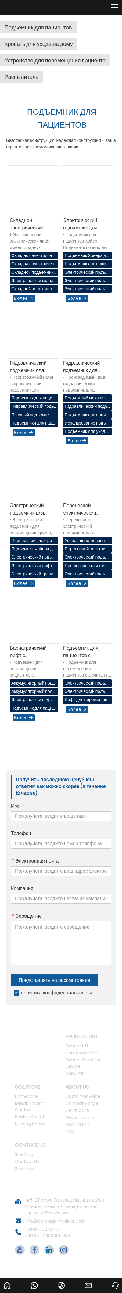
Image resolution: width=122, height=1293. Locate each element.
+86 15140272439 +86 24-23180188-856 (47, 1232)
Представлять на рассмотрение (54, 980)
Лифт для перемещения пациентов (87, 700)
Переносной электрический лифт (33, 540)
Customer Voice (83, 1096)
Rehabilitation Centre (30, 1106)
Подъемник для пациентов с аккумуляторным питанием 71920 (82, 652)
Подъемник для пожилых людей (87, 415)
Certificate (77, 1110)
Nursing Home (30, 1124)
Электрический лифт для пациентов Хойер (33, 566)
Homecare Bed (82, 1053)
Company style (82, 1103)
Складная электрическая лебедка (33, 264)
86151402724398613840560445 (35, 1282)
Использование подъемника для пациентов (86, 423)
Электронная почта (35, 861)
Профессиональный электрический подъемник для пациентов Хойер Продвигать (87, 566)
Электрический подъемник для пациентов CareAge (86, 574)
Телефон (21, 833)
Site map (24, 1168)
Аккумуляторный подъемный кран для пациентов (33, 691)
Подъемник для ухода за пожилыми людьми (86, 431)
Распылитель (21, 77)
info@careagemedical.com (55, 1221)
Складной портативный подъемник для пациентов (33, 289)
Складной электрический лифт (33, 255)
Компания (22, 888)
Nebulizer (75, 1073)
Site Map (24, 1154)
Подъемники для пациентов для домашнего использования (33, 423)
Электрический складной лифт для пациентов (33, 280)
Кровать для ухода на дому (39, 44)
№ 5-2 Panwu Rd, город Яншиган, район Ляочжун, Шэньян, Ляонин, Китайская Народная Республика (64, 1206)
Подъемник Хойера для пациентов (87, 255)
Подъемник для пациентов (38, 27)
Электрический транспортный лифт (33, 574)
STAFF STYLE (78, 1124)
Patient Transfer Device (83, 1063)
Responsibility (80, 1117)
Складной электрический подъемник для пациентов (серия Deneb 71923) (30, 224)
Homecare (26, 1096)
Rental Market (30, 1117)
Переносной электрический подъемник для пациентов (80, 509)
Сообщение (26, 916)
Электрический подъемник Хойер (86, 272)
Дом (6, 1280)
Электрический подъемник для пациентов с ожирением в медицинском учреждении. (33, 700)
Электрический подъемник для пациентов (27, 509)
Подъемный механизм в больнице (87, 398)
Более (23, 298)
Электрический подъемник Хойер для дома (86, 289)
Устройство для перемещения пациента (55, 60)
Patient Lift (77, 1046)
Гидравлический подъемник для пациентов (28, 366)
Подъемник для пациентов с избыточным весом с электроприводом (33, 708)
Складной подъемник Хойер (32, 272)
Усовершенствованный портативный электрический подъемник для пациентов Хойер (87, 540)
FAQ (70, 1131)
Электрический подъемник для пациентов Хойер (82, 224)
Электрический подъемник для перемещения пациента (87, 557)
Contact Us (27, 1161)
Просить (117, 1280)
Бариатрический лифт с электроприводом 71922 (30, 652)
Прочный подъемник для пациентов (33, 415)
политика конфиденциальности (56, 992)
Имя (15, 806)
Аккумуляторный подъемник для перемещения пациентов (33, 683)
